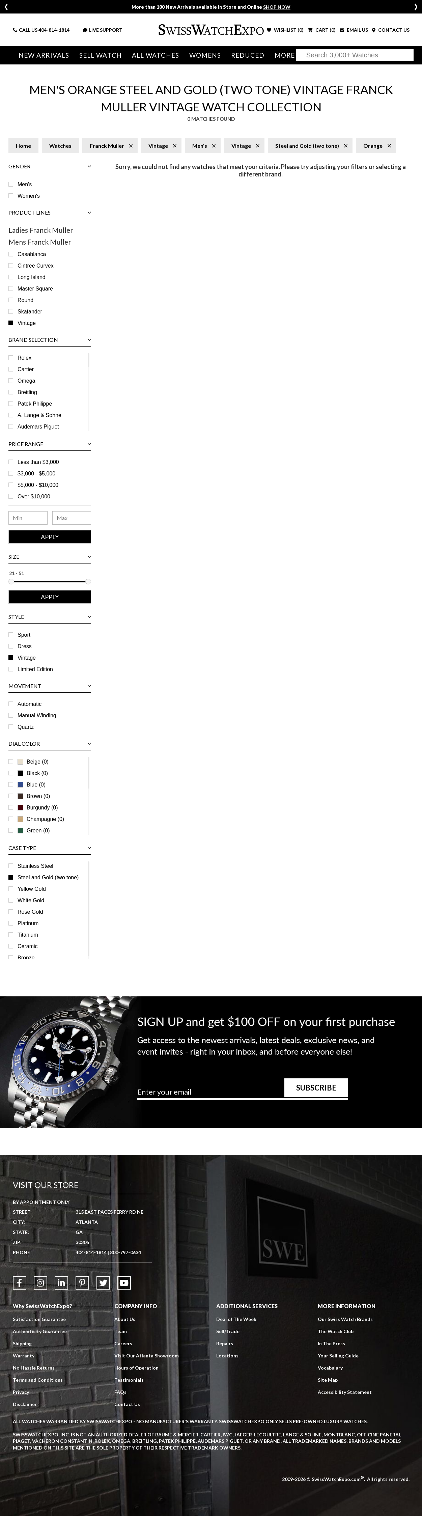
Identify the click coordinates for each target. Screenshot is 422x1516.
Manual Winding (37, 715)
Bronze (26, 958)
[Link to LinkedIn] (61, 1283)
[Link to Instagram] (40, 1283)
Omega (26, 381)
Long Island (32, 277)
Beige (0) (33, 762)
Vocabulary (330, 1368)
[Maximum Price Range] (71, 518)
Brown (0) (34, 796)
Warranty (23, 1355)
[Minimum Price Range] (28, 518)
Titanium (28, 935)
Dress (25, 646)
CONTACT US (391, 30)
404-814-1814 (53, 30)
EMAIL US (354, 30)
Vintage (27, 323)
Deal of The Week (236, 1319)
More (285, 55)
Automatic (29, 704)
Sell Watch (100, 55)
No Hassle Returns (34, 1368)
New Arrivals (44, 55)
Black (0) (33, 773)
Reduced (247, 55)
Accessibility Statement (345, 1392)
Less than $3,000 (38, 462)
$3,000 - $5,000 (36, 473)
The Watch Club (336, 1331)
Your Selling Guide (338, 1355)
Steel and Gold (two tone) (48, 877)
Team (120, 1331)
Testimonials (129, 1380)
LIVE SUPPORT (102, 30)
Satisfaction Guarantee (39, 1319)
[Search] (355, 55)
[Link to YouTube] (124, 1283)
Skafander (30, 311)
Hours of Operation (136, 1368)
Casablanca (32, 254)
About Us (124, 1319)
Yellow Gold (32, 889)
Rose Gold (30, 912)
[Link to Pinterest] (82, 1283)
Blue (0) (32, 785)
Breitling (27, 392)
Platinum (28, 923)
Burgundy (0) (38, 807)
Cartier (26, 369)
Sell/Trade (228, 1331)
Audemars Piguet (38, 427)
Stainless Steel (35, 866)
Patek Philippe (35, 404)
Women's (29, 196)
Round (25, 300)
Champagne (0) (41, 819)
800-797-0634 (125, 1252)
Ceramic (28, 946)
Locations (227, 1355)
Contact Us (127, 1404)
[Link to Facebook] (19, 1283)
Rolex (24, 358)
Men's (25, 184)
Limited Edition (35, 669)
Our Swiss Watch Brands (345, 1319)
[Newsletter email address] (242, 1094)
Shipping (22, 1343)
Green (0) (34, 830)
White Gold (31, 900)
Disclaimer (25, 1404)
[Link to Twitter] (103, 1283)
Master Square (35, 289)
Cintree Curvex (36, 266)
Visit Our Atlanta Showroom (146, 1355)
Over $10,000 (34, 496)
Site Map (328, 1380)
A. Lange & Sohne (39, 415)
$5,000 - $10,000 (38, 485)
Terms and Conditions (38, 1380)
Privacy (21, 1392)
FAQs (120, 1392)
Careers (123, 1343)
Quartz (26, 727)
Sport (24, 635)
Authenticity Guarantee (40, 1331)
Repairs (224, 1343)
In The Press (331, 1343)
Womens (205, 55)
